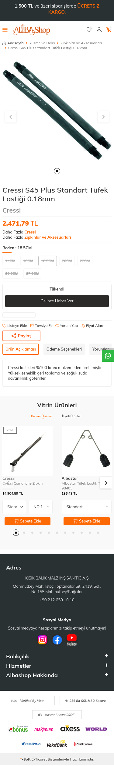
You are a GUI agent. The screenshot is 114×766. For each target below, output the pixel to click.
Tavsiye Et (41, 325)
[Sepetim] (109, 29)
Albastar (70, 478)
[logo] (31, 30)
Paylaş (22, 335)
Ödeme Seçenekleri (64, 349)
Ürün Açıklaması (20, 349)
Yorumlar (100, 349)
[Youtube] (72, 640)
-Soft (26, 759)
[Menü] (5, 29)
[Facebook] (57, 640)
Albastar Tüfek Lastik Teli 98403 (83, 485)
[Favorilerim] (89, 29)
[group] (57, 109)
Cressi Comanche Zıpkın (22, 483)
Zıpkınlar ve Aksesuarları (81, 43)
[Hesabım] (99, 29)
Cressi (11, 210)
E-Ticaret (39, 759)
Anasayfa (13, 43)
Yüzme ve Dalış (42, 43)
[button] (57, 171)
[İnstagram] (42, 640)
